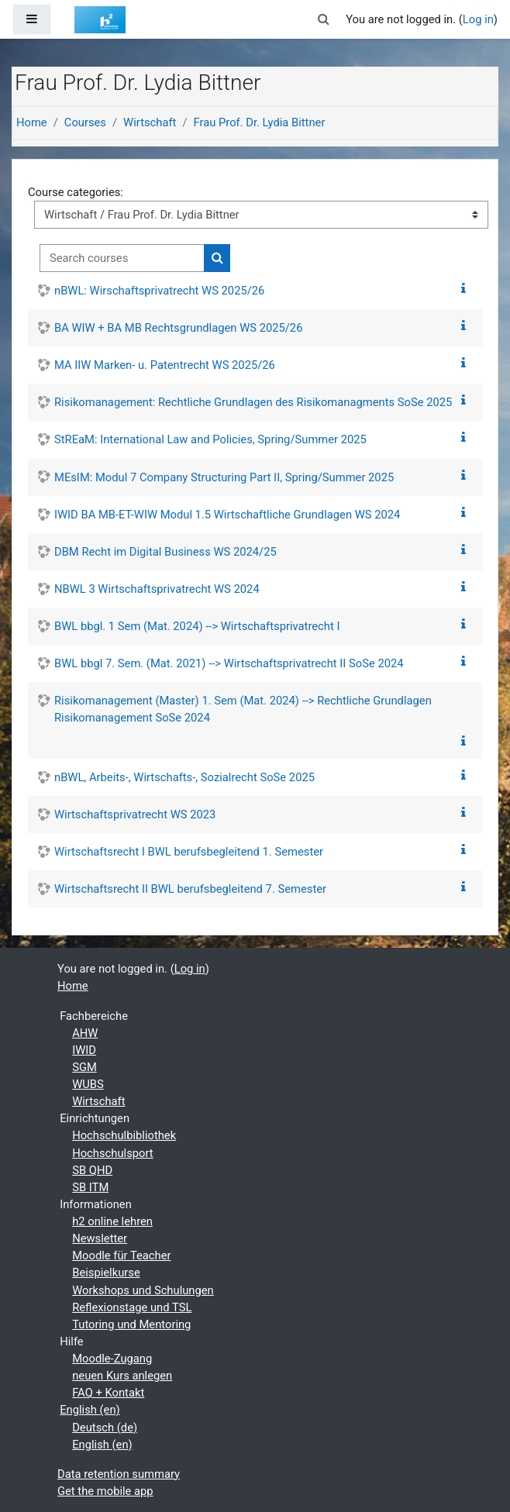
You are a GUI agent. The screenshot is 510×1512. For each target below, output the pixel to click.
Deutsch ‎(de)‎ (104, 1428)
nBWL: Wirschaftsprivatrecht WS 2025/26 (159, 291)
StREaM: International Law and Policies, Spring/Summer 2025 (210, 439)
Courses (85, 122)
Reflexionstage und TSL (131, 1307)
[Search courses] (122, 258)
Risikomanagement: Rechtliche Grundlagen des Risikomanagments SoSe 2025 (253, 402)
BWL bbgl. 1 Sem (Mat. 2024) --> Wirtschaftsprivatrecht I (196, 626)
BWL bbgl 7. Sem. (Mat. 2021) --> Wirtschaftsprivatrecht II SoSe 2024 (229, 663)
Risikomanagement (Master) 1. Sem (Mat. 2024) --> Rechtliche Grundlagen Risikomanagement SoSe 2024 (243, 709)
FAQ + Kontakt (108, 1393)
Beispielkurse (106, 1273)
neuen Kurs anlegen (122, 1376)
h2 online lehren (112, 1221)
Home (31, 122)
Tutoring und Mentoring (131, 1324)
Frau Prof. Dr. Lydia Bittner (259, 122)
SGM (84, 1067)
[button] (324, 19)
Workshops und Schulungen (143, 1290)
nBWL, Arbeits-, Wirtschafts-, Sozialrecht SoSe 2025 (184, 777)
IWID (84, 1050)
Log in (478, 19)
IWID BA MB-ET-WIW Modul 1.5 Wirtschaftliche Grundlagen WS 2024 (227, 515)
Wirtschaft (149, 122)
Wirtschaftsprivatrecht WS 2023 (134, 814)
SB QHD (92, 1170)
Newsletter (99, 1238)
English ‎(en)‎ (90, 1410)
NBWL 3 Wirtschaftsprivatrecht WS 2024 (157, 589)
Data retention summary (118, 1474)
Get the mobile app (105, 1491)
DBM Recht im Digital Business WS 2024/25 (165, 552)
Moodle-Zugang (112, 1359)
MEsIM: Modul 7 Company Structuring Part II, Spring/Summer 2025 (224, 477)
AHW (85, 1033)
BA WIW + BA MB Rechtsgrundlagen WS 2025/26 (178, 328)
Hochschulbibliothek (124, 1135)
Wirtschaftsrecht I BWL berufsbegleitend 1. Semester (188, 852)
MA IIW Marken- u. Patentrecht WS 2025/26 (164, 365)
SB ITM (90, 1187)
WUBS (88, 1084)
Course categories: (75, 192)
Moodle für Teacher (121, 1255)
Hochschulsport (112, 1153)
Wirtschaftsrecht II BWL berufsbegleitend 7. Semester (190, 889)
